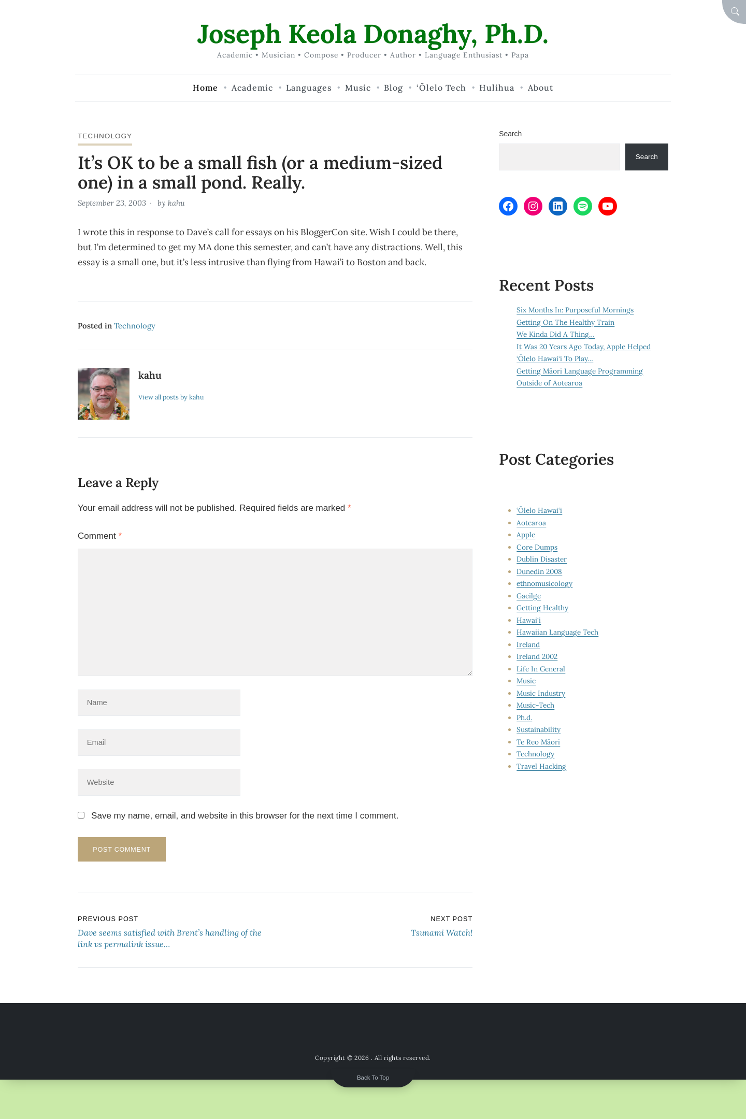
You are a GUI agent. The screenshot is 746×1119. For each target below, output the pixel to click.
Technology (105, 136)
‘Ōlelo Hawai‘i (539, 510)
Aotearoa (531, 522)
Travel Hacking (541, 766)
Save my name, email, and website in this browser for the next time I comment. (244, 818)
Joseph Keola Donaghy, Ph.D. (373, 33)
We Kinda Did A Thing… (556, 334)
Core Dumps (537, 547)
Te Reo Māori (539, 742)
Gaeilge (529, 595)
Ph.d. (524, 717)
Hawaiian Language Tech (557, 632)
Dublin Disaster (542, 559)
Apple (526, 534)
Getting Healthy (543, 607)
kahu (176, 203)
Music (526, 680)
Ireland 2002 (537, 656)
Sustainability (539, 729)
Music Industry (541, 693)
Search (510, 134)
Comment (100, 535)
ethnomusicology (544, 583)
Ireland (528, 644)
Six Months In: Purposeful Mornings (576, 310)
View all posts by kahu (172, 396)
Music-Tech (536, 705)
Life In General (541, 668)
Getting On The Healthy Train (566, 322)
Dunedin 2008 (540, 571)
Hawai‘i (529, 620)
